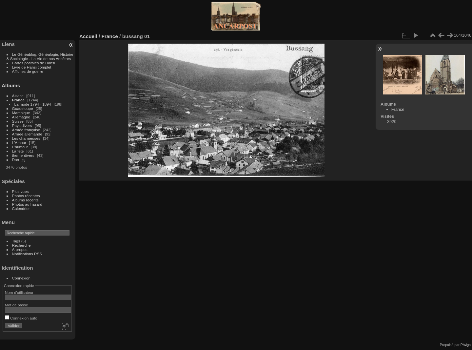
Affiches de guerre (27, 71)
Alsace (18, 95)
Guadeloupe (22, 108)
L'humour (20, 147)
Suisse (18, 121)
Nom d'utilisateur (19, 292)
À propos (20, 249)
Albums (11, 85)
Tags (16, 241)
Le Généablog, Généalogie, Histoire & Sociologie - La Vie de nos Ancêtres (40, 56)
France (18, 100)
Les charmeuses (26, 138)
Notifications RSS (27, 254)
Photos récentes (26, 196)
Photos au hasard (27, 204)
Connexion (21, 278)
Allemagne (21, 117)
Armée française (26, 130)
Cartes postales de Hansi (33, 63)
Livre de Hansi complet (31, 67)
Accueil (88, 36)
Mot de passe (16, 305)
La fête (18, 151)
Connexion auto (21, 318)
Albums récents (25, 200)
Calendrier (21, 208)
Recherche (21, 245)
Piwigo (466, 345)
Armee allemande (27, 134)
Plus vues (20, 191)
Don (15, 159)
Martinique (21, 113)
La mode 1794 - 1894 (32, 104)
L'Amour (19, 142)
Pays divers (22, 125)
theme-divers (23, 155)
